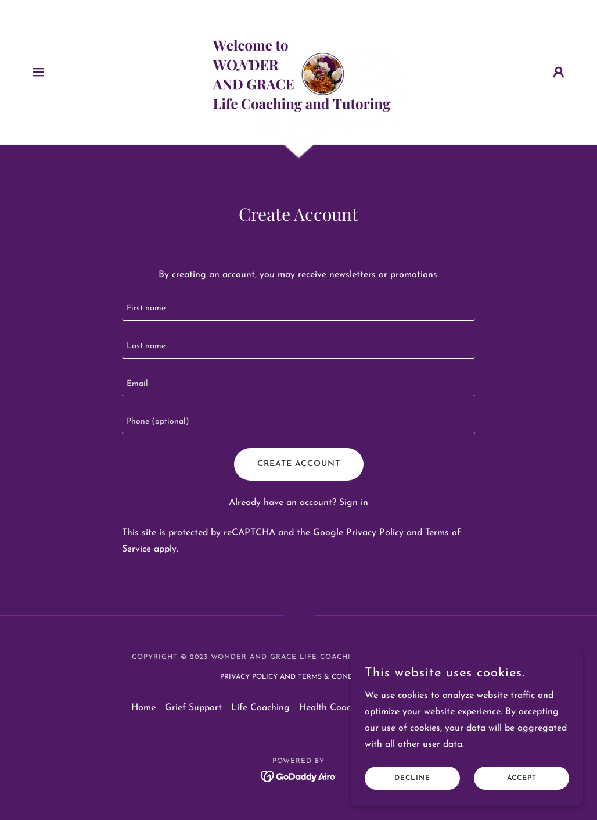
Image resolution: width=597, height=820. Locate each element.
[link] (298, 71)
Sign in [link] (353, 502)
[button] (38, 72)
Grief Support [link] (193, 707)
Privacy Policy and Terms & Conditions (298, 677)
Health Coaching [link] (334, 707)
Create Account (298, 464)
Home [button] (143, 707)
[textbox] (298, 309)
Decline (412, 778)
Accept (522, 778)
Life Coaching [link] (260, 707)
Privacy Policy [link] (375, 533)
